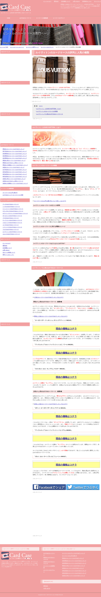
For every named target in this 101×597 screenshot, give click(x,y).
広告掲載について (7, 248)
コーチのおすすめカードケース (11, 225)
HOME (8, 18)
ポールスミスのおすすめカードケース (12, 215)
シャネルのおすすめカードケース (11, 206)
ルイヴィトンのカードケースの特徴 (47, 111)
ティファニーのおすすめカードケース (12, 220)
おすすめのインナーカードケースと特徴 (13, 195)
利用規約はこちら (86, 1)
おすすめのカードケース (25, 18)
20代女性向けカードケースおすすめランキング (15, 172)
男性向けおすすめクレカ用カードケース (13, 162)
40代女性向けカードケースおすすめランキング (15, 176)
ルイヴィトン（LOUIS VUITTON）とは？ (48, 108)
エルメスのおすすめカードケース (11, 234)
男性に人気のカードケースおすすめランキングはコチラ (50, 316)
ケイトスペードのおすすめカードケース (13, 209)
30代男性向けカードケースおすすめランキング (15, 156)
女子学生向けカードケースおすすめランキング (15, 169)
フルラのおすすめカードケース (11, 229)
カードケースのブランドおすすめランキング (73, 553)
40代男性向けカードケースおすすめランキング (15, 158)
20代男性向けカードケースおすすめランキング (15, 153)
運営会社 (5, 245)
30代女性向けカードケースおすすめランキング (15, 174)
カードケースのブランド (59, 18)
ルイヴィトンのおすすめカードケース (12, 231)
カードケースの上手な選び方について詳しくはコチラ (50, 201)
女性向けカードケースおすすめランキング (13, 167)
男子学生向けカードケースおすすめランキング (15, 151)
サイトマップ (97, 1)
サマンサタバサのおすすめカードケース (13, 211)
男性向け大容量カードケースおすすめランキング (15, 165)
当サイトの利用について (9, 252)
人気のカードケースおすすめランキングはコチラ (48, 297)
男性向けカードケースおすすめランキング (13, 149)
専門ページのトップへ (8, 254)
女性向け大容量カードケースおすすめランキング (15, 183)
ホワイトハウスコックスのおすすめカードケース (15, 213)
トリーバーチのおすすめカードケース (12, 227)
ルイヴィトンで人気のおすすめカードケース (49, 114)
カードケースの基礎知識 (42, 18)
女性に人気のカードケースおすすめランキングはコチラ (50, 404)
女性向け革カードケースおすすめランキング (14, 178)
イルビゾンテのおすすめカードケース (12, 222)
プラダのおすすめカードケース (11, 218)
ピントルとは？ (7, 243)
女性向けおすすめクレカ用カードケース (13, 181)
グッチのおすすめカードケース (11, 204)
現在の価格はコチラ (66, 328)
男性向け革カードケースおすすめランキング (14, 160)
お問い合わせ (6, 250)
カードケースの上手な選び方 (10, 192)
